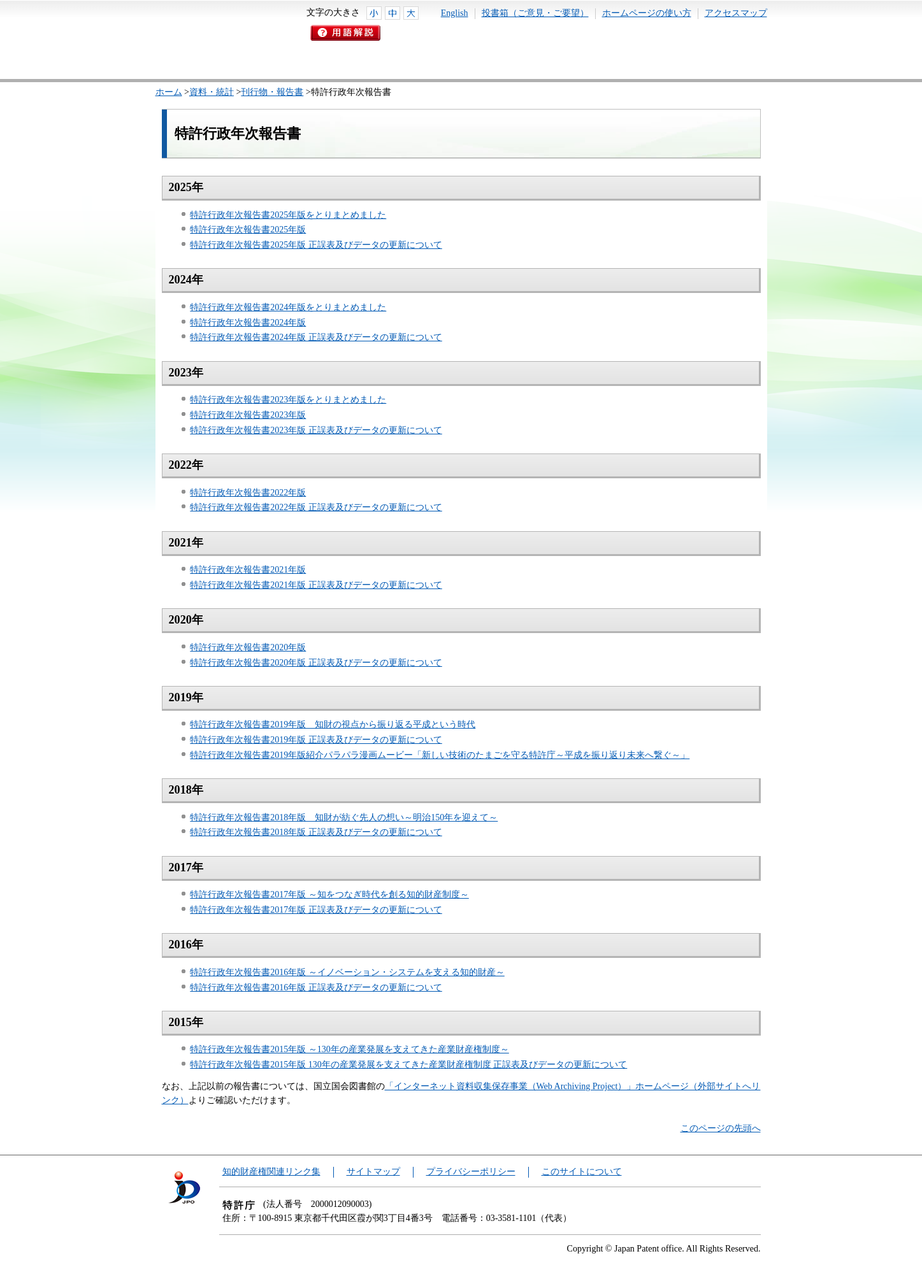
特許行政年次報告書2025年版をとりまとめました (288, 215)
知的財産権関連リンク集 (271, 1171)
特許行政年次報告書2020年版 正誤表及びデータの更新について (316, 662)
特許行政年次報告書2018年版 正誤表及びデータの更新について (316, 832)
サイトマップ (373, 1171)
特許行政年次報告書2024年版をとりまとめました (288, 307)
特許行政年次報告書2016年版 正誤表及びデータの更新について (316, 987)
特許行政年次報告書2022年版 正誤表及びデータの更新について (316, 507)
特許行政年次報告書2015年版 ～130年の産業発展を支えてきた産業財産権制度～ (349, 1049)
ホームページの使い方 (646, 13)
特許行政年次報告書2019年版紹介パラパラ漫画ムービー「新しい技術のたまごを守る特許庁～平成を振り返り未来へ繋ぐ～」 (439, 755)
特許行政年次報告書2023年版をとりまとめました (288, 399)
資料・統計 (211, 92)
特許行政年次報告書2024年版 (248, 322)
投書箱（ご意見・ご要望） (535, 13)
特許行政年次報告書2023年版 (248, 415)
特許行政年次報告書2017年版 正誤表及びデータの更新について (316, 910)
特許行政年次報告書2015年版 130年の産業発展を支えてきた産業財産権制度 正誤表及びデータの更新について (408, 1064)
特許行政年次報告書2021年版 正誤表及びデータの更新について (316, 585)
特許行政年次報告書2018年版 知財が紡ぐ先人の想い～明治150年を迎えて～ (344, 817)
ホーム (168, 92)
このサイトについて (582, 1171)
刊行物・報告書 (272, 92)
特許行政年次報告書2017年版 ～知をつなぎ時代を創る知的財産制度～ (329, 894)
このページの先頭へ (721, 1128)
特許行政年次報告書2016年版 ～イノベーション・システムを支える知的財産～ (347, 972)
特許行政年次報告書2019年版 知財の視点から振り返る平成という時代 (332, 724)
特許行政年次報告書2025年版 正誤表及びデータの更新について (316, 245)
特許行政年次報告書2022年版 (248, 492)
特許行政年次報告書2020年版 (248, 647)
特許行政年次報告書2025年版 (248, 229)
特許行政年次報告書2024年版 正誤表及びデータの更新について (316, 337)
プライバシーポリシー (470, 1171)
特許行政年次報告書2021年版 (248, 569)
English (454, 13)
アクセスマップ (736, 13)
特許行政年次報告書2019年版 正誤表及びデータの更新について (316, 740)
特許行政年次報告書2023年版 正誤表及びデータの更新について (316, 430)
